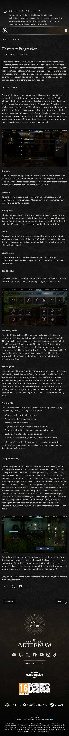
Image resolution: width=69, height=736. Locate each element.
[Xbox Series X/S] (35, 705)
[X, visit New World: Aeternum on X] (28, 655)
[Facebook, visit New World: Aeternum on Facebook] (35, 655)
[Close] (65, 3)
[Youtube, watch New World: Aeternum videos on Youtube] (42, 655)
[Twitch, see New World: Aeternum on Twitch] (21, 655)
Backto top (34, 624)
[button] (34, 148)
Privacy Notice (34, 716)
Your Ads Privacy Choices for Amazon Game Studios (34, 719)
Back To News (11, 39)
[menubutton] (66, 31)
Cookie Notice (34, 717)
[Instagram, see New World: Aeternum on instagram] (48, 655)
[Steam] (56, 705)
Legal (34, 714)
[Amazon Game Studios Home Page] (34, 675)
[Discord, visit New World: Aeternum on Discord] (14, 654)
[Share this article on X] (13, 586)
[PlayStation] (13, 705)
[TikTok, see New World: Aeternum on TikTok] (55, 655)
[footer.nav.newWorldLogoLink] (34, 647)
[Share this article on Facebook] (20, 586)
